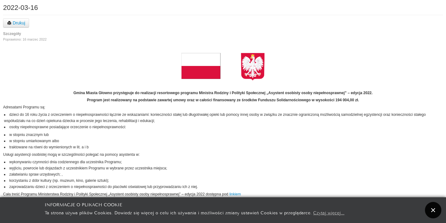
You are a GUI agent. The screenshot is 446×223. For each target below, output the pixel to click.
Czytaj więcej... (328, 212)
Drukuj (16, 22)
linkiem (235, 194)
